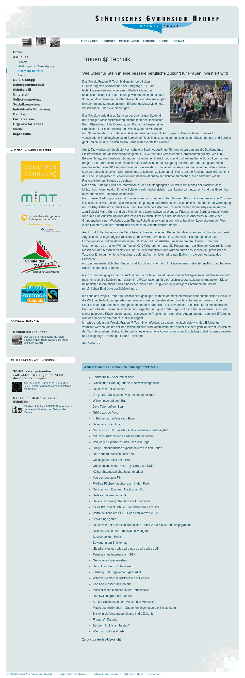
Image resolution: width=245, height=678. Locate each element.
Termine (149, 41)
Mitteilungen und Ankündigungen (36, 66)
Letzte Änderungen (105, 674)
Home (17, 52)
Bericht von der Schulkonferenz (113, 566)
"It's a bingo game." (105, 519)
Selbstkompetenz (27, 99)
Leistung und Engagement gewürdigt (117, 572)
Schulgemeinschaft (28, 85)
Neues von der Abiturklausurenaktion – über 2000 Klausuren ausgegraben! (142, 525)
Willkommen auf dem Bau (110, 400)
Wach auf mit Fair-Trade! (109, 631)
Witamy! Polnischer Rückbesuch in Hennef (121, 578)
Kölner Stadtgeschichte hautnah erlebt (118, 471)
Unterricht (21, 94)
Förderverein (23, 119)
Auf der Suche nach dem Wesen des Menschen (124, 602)
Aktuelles (20, 57)
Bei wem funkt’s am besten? (111, 625)
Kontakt (178, 41)
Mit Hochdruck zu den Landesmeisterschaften (123, 436)
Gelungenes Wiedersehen (110, 560)
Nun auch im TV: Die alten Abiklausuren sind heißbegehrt (130, 430)
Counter (154, 674)
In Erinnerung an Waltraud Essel (114, 418)
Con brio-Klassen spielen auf (112, 584)
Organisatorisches (28, 124)
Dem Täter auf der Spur (108, 406)
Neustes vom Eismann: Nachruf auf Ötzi (119, 489)
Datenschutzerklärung (73, 674)
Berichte (108, 41)
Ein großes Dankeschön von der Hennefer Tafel (124, 395)
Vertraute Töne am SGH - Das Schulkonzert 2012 (125, 513)
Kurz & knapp (24, 80)
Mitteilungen (129, 41)
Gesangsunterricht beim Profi (112, 460)
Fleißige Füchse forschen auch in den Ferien (122, 483)
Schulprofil (22, 89)
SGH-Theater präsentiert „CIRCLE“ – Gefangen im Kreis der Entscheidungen (38, 375)
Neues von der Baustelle (109, 389)
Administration (133, 674)
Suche (163, 41)
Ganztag (19, 114)
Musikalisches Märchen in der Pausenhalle (121, 590)
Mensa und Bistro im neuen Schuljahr (35, 400)
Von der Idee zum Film (107, 477)
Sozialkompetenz (27, 104)
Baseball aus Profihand (108, 424)
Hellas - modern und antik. (110, 495)
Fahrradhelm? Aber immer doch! (114, 377)
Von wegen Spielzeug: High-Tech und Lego (121, 442)
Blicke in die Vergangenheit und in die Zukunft (123, 613)
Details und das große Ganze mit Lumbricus (121, 501)
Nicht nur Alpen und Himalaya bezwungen (120, 531)
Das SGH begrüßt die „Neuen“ (112, 596)
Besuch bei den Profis (107, 537)
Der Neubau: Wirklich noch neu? (114, 454)
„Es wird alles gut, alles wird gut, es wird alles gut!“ (126, 548)
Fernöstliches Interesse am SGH (114, 554)
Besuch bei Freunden (30, 332)
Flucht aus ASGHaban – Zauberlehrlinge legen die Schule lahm (134, 607)
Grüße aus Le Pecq (105, 412)
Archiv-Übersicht (109, 639)
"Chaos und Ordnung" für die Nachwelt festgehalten (127, 383)
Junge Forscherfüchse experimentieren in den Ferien (127, 448)
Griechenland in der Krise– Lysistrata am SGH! (123, 466)
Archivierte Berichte (30, 70)
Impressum (22, 134)
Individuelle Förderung (31, 109)
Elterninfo (89, 41)
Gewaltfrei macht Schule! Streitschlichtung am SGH (126, 507)
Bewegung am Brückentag (110, 542)
